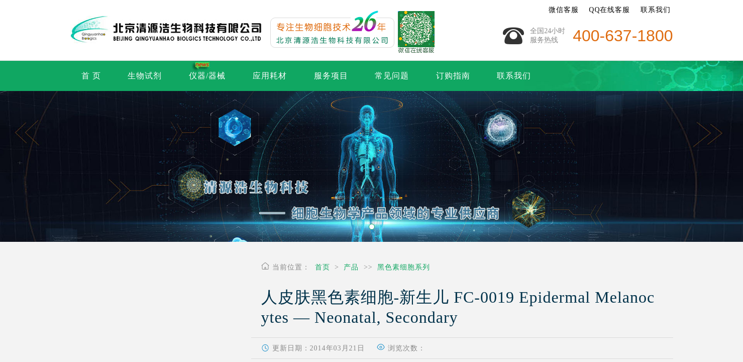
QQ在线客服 (609, 10)
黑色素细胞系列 (403, 267)
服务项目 (331, 75)
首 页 (91, 75)
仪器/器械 (207, 75)
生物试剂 (145, 75)
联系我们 (656, 10)
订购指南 (453, 75)
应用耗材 (270, 75)
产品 (351, 267)
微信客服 (564, 10)
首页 (322, 267)
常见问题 (392, 75)
